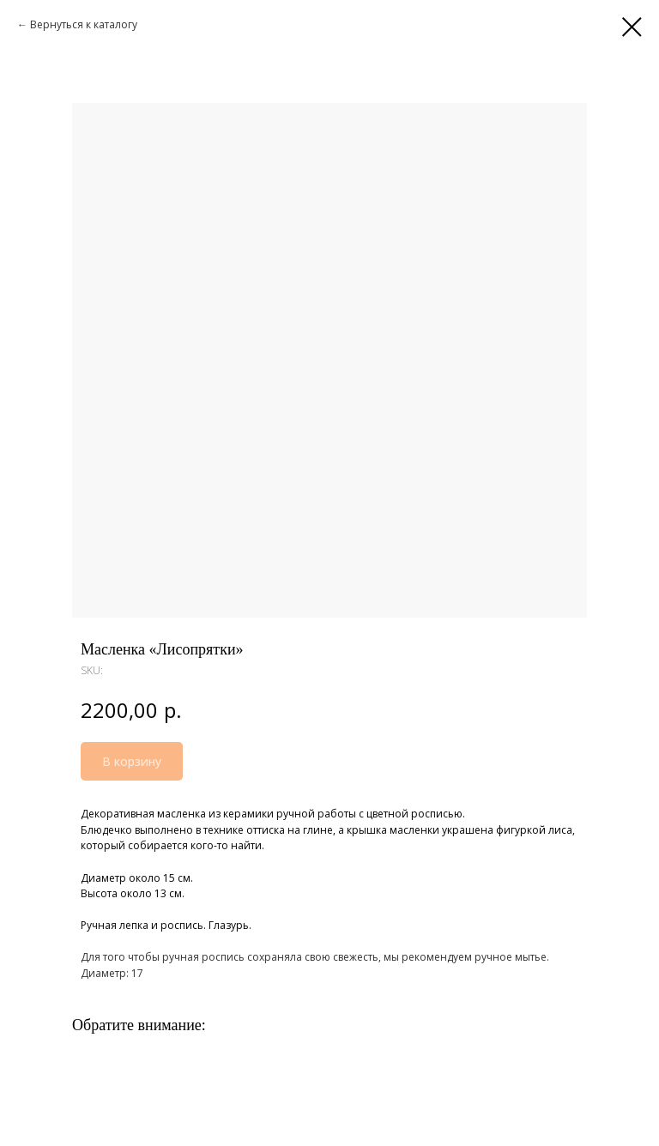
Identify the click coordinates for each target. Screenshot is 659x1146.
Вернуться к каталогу (83, 24)
